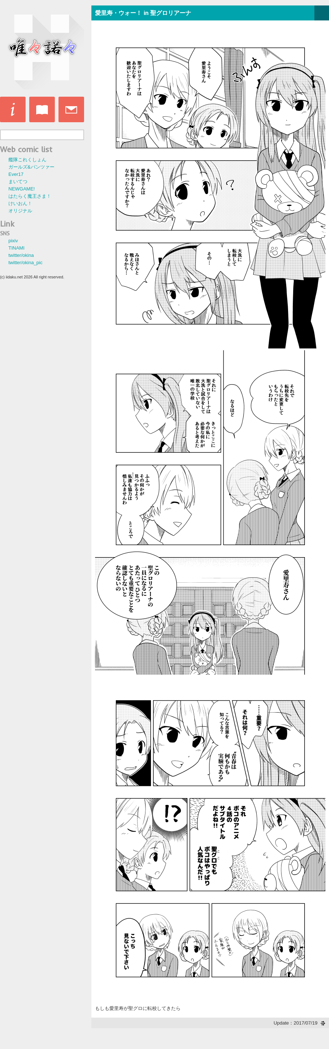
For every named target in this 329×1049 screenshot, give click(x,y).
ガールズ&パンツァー (31, 167)
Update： (299, 1023)
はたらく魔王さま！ (29, 196)
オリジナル (20, 210)
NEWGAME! (21, 189)
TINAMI (16, 248)
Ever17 (15, 174)
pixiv (13, 240)
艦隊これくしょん (27, 159)
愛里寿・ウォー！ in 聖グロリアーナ (143, 12)
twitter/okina (21, 255)
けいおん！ (20, 203)
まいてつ (17, 181)
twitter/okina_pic (25, 262)
